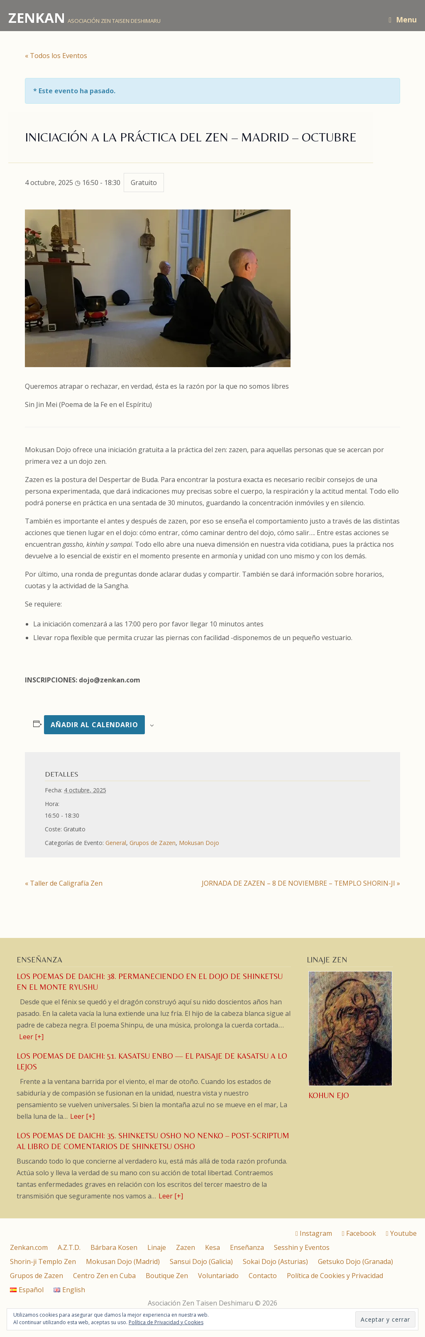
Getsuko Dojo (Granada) (355, 1261)
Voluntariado (218, 1275)
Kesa (212, 1247)
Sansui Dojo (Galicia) (201, 1261)
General (115, 843)
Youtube (401, 1233)
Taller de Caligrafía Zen (64, 883)
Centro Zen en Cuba (104, 1275)
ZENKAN (36, 17)
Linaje (156, 1247)
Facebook (359, 1233)
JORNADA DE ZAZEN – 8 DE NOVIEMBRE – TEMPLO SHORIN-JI (301, 883)
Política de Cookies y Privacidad (335, 1275)
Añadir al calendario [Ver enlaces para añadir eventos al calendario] (94, 724)
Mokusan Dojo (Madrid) (123, 1261)
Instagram (314, 1233)
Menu (402, 19)
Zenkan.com (29, 1247)
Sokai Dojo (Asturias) (275, 1261)
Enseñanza (247, 1247)
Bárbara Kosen (113, 1247)
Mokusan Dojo (199, 843)
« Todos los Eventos (56, 55)
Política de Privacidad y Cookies (166, 1322)
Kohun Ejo (328, 1095)
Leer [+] (31, 1036)
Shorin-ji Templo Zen (43, 1261)
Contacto (263, 1275)
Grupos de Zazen (152, 843)
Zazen (185, 1247)
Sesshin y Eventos (302, 1247)
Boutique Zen (167, 1275)
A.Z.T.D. (69, 1247)
